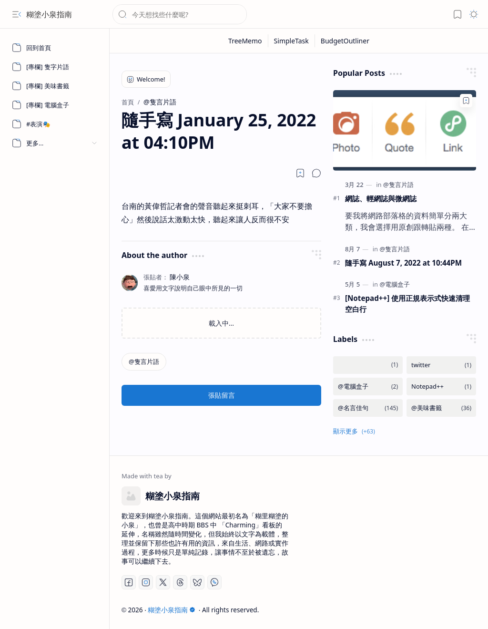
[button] (17, 14)
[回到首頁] (54, 47)
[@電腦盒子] (394, 284)
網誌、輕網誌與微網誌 (381, 198)
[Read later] (300, 173)
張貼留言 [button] (221, 395)
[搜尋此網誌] (179, 14)
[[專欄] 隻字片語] (54, 66)
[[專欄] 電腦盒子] (54, 104)
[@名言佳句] (368, 408)
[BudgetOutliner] (345, 40)
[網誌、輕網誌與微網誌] (404, 130)
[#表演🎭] (54, 124)
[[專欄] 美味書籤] (54, 85)
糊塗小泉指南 (49, 14)
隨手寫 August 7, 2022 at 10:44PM (403, 263)
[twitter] (441, 365)
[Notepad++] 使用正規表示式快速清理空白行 (407, 303)
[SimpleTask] (291, 40)
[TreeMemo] (245, 40)
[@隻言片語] (144, 362)
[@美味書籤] (441, 408)
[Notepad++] (441, 386)
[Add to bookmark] (466, 100)
